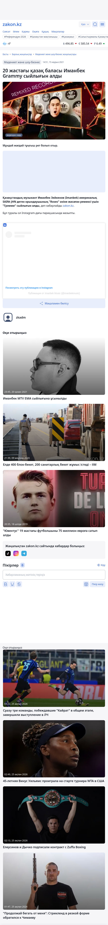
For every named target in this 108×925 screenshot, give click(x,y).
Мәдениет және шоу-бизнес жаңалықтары (55, 54)
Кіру (103, 565)
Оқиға (35, 31)
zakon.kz (68, 205)
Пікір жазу (97, 584)
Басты (5, 54)
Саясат (6, 31)
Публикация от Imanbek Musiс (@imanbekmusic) (54, 293)
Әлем (16, 31)
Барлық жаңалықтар (22, 54)
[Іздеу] (95, 24)
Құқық (45, 31)
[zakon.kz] (12, 24)
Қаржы (26, 31)
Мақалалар (58, 31)
